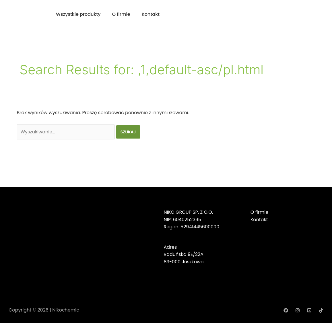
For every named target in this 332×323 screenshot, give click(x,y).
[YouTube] (309, 310)
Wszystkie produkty (78, 14)
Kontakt (151, 14)
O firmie (121, 14)
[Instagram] (297, 310)
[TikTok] (321, 310)
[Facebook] (286, 310)
